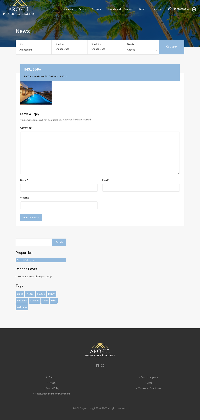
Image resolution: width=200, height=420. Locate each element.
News (142, 9)
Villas (149, 383)
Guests (130, 44)
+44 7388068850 (180, 9)
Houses (53, 383)
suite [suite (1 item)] (45, 300)
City (21, 44)
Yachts (82, 9)
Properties (67, 9)
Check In (59, 44)
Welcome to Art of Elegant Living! (35, 276)
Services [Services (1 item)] (34, 300)
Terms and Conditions (149, 388)
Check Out (96, 44)
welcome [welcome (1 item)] (22, 307)
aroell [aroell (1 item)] (20, 294)
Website (24, 197)
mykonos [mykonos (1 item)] (22, 300)
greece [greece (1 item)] (30, 294)
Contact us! (157, 9)
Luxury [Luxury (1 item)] (51, 294)
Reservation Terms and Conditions (52, 394)
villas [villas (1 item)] (53, 300)
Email (105, 180)
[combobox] (33, 50)
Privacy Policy (53, 388)
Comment (26, 127)
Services (96, 9)
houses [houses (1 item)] (41, 294)
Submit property (149, 377)
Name (24, 180)
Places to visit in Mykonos (120, 9)
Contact (52, 377)
